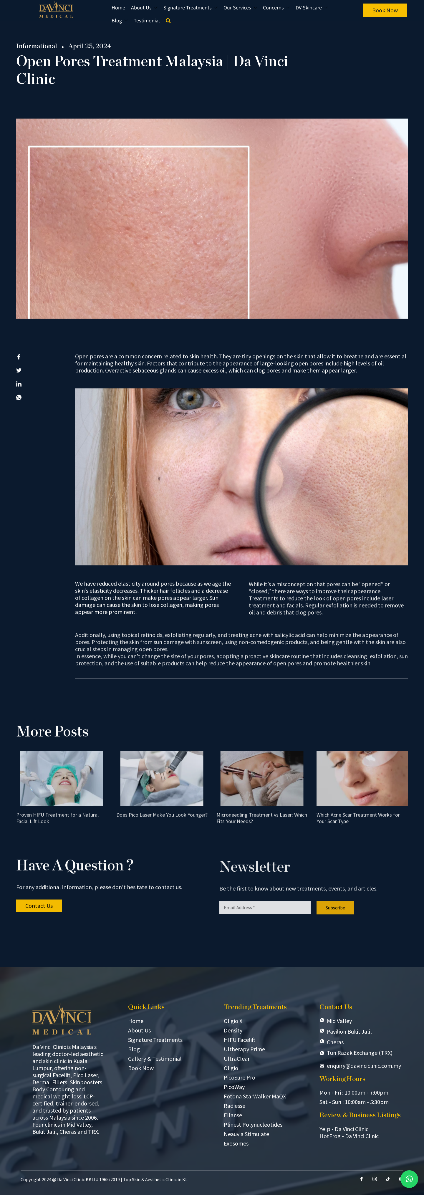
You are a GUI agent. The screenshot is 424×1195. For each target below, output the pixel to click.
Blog (120, 20)
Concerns (276, 7)
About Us (144, 7)
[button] (409, 1179)
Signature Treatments (190, 7)
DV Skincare (312, 7)
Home (118, 7)
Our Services (240, 7)
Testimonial (147, 20)
